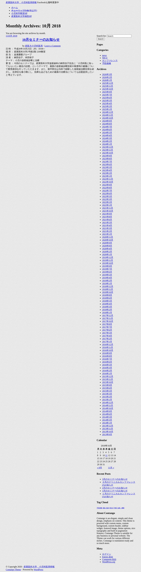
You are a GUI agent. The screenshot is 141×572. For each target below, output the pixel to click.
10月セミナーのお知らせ (41, 39)
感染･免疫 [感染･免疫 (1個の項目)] (106, 508)
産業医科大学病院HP (21, 16)
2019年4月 (107, 278)
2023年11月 (107, 150)
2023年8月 (107, 158)
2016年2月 (107, 370)
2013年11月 (107, 429)
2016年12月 (107, 344)
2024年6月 (107, 129)
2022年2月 (107, 202)
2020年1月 (107, 254)
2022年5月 (107, 196)
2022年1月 (107, 205)
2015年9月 (107, 385)
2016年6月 (107, 362)
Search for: (101, 36)
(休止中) (24, 10)
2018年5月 (107, 301)
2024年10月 (107, 118)
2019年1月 (107, 283)
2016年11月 (107, 347)
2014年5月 (107, 417)
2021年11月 (107, 208)
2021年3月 (107, 228)
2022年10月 (107, 182)
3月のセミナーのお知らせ (115, 479)
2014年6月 (107, 414)
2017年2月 (107, 339)
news (104, 55)
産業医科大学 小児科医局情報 (21, 2)
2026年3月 (107, 74)
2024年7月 (107, 127)
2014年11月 (107, 405)
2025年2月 (107, 106)
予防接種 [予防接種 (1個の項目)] (99, 508)
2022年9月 (107, 185)
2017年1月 (107, 341)
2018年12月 (107, 286)
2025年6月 (107, 98)
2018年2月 (107, 309)
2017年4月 (107, 336)
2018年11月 (107, 289)
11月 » (111, 468)
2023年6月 (107, 164)
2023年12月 (107, 147)
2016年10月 (107, 350)
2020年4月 (107, 248)
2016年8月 (107, 356)
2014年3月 (107, 420)
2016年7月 (107, 359)
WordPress (38, 569)
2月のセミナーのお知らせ (115, 488)
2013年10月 (107, 431)
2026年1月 (107, 80)
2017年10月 (107, 321)
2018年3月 (107, 307)
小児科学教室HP (19, 13)
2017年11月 (107, 318)
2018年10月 (107, 292)
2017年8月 (107, 324)
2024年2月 (107, 141)
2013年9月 (107, 434)
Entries (107, 557)
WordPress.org (108, 562)
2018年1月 (107, 312)
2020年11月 (107, 237)
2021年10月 (107, 211)
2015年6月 (107, 388)
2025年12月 (107, 83)
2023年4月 (107, 170)
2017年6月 (107, 330)
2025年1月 (107, 109)
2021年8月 (107, 217)
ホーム (14, 7)
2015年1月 (107, 399)
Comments (109, 559)
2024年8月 (107, 124)
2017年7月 (107, 327)
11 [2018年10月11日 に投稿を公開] (106, 455)
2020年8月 (107, 246)
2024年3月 (107, 138)
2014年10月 (107, 408)
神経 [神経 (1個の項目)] (115, 508)
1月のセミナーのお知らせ (115, 491)
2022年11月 (107, 179)
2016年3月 (107, 368)
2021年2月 (107, 231)
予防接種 (106, 63)
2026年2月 (107, 77)
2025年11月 (107, 86)
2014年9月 (107, 411)
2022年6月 (107, 193)
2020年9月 (107, 243)
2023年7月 (107, 161)
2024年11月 (107, 115)
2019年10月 (107, 263)
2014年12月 (107, 402)
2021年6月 (107, 219)
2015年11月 (107, 379)
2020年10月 (107, 240)
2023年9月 (107, 156)
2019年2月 (107, 280)
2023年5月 (107, 167)
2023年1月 (107, 176)
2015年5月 (107, 391)
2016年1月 (107, 373)
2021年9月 (107, 214)
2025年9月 (107, 92)
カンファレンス (110, 60)
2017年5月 (107, 333)
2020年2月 (107, 251)
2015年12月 (107, 376)
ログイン (106, 554)
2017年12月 (107, 315)
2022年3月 (107, 199)
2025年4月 (107, 103)
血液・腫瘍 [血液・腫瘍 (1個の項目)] (120, 508)
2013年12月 (107, 426)
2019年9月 (107, 266)
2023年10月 (107, 153)
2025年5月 (107, 100)
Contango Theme (13, 569)
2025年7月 (107, 95)
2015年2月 (107, 397)
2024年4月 (107, 135)
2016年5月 (107, 365)
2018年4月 (107, 304)
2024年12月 (107, 112)
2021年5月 (107, 222)
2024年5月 (107, 132)
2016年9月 (107, 353)
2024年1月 (107, 144)
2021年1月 (107, 234)
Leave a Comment (52, 46)
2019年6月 (107, 272)
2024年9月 (107, 121)
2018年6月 (107, 298)
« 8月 (99, 468)
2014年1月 (107, 423)
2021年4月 (107, 225)
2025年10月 (107, 89)
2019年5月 (107, 275)
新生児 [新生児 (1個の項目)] (111, 508)
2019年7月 (107, 269)
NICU (105, 58)
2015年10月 (107, 382)
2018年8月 (107, 295)
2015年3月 (107, 394)
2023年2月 (107, 173)
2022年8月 (107, 188)
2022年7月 (107, 190)
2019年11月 (107, 260)
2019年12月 (107, 257)
